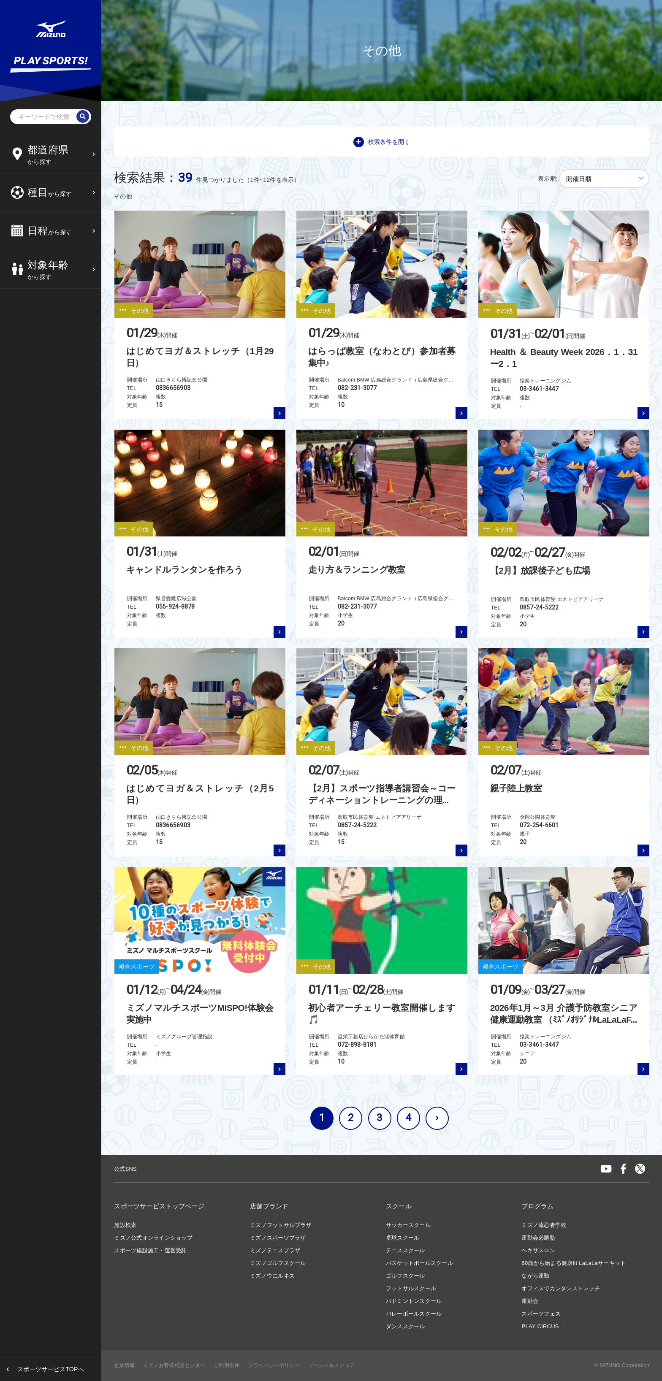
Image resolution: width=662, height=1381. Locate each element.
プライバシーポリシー (274, 1365)
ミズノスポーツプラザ (278, 1238)
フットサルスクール (411, 1288)
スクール (399, 1206)
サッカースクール (408, 1225)
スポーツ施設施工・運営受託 (150, 1250)
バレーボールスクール (414, 1314)
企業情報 (124, 1365)
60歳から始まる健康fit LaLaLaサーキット (573, 1263)
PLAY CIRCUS (540, 1326)
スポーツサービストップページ (159, 1206)
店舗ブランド (269, 1206)
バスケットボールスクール (419, 1263)
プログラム (537, 1206)
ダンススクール (405, 1326)
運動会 (529, 1301)
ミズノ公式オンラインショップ (153, 1238)
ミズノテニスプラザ (275, 1250)
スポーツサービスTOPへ (50, 1369)
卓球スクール (403, 1238)
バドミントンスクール (414, 1301)
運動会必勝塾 (538, 1238)
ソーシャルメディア (331, 1365)
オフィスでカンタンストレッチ (560, 1288)
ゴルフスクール (405, 1276)
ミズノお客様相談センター (174, 1365)
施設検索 (125, 1225)
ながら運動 (535, 1276)
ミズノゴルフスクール (278, 1263)
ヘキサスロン (538, 1250)
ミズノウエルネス (272, 1276)
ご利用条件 (226, 1365)
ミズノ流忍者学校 (543, 1225)
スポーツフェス (541, 1314)
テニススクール (405, 1250)
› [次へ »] (436, 1118)
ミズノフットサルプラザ (281, 1225)
